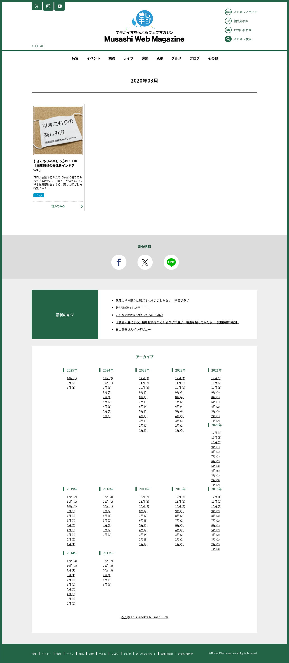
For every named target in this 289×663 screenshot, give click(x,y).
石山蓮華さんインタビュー (133, 329)
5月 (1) (215, 402)
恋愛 (159, 58)
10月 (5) (216, 442)
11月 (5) (108, 566)
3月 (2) (107, 530)
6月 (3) (143, 520)
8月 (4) (179, 397)
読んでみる (58, 206)
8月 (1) (215, 397)
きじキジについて (245, 12)
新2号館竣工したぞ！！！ (132, 307)
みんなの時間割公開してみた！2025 (139, 315)
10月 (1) (72, 378)
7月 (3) (215, 456)
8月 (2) (71, 383)
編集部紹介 (241, 21)
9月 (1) (107, 388)
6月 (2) (215, 461)
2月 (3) (215, 480)
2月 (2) (107, 411)
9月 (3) (179, 392)
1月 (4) (143, 544)
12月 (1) (216, 497)
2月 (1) (143, 425)
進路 (145, 58)
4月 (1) (107, 406)
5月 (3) (215, 466)
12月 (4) (180, 378)
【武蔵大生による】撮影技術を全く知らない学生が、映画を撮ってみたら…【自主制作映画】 (177, 322)
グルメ (176, 58)
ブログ (195, 58)
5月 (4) (71, 525)
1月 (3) (107, 416)
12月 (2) (144, 378)
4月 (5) (215, 471)
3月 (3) (179, 421)
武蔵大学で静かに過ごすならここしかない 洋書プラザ (152, 300)
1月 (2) (215, 421)
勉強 (111, 58)
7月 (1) (107, 397)
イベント (93, 58)
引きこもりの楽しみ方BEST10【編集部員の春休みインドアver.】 (55, 165)
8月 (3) (143, 397)
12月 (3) (216, 378)
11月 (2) (108, 378)
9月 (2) (143, 392)
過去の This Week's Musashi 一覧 (144, 617)
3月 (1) (71, 388)
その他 (213, 58)
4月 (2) (215, 406)
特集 (75, 58)
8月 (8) (107, 580)
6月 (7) (107, 584)
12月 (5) (180, 497)
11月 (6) (180, 383)
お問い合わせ (243, 30)
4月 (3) (143, 416)
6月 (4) (143, 406)
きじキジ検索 (243, 39)
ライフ (128, 58)
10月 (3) (144, 506)
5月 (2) (107, 402)
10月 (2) (144, 388)
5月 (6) (179, 411)
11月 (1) (216, 437)
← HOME (38, 46)
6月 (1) (215, 525)
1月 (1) (71, 544)
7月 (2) (179, 402)
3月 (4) (71, 535)
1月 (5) (179, 430)
